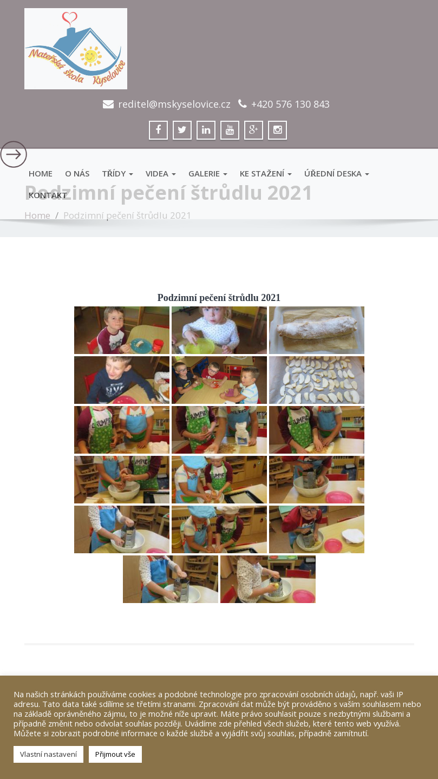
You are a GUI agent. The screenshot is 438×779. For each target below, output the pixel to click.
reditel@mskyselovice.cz (174, 103)
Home (41, 173)
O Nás (77, 173)
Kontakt (48, 194)
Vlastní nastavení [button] (48, 754)
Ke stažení (266, 173)
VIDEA (161, 173)
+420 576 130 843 (290, 103)
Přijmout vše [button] (115, 754)
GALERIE (207, 173)
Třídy (118, 173)
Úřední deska (336, 173)
